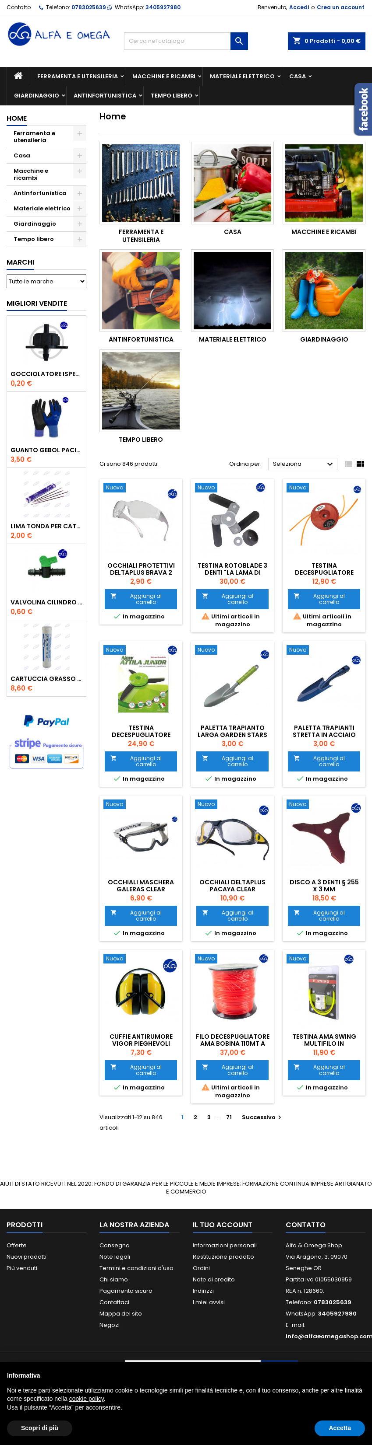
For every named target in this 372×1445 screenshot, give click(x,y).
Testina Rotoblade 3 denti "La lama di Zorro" (232, 572)
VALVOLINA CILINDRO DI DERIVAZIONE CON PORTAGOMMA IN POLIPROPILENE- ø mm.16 (46, 602)
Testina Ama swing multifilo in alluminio (324, 1043)
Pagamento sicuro (125, 1291)
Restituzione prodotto (223, 1257)
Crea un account (341, 7)
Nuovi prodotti (26, 1257)
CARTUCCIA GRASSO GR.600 (46, 678)
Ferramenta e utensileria (77, 76)
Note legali (114, 1257)
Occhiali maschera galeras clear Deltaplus (141, 889)
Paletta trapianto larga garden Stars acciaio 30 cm (232, 734)
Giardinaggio (36, 95)
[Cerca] (186, 41)
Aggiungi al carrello (135, 599)
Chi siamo (113, 1279)
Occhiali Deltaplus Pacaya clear (232, 886)
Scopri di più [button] (39, 1427)
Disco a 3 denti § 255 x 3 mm (324, 886)
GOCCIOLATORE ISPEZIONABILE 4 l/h (46, 373)
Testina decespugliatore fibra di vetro (324, 572)
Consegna (114, 1245)
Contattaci (114, 1302)
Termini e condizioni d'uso (136, 1268)
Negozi (109, 1325)
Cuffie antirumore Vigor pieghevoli (141, 1040)
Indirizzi (203, 1291)
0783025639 (88, 7)
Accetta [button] (340, 1427)
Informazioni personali (225, 1245)
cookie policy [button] (86, 1398)
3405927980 (163, 7)
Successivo (262, 1117)
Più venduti (22, 1268)
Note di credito (214, 1279)
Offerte (17, 1245)
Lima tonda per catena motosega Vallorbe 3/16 (46, 526)
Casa (297, 76)
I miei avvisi (209, 1302)
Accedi (299, 7)
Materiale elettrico (242, 76)
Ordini (201, 1268)
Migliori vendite (37, 303)
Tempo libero (171, 95)
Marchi (20, 262)
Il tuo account (222, 1225)
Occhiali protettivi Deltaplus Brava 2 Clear (141, 572)
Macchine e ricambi (163, 76)
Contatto (19, 7)
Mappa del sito (120, 1313)
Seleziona (304, 464)
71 (229, 1117)
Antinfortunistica (105, 95)
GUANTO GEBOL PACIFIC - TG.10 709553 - (46, 450)
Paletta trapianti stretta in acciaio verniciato (324, 734)
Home (17, 118)
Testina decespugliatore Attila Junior (141, 734)
